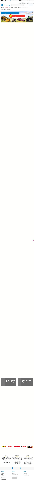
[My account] (28, 5)
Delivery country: (23, 2)
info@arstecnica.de (3, 462)
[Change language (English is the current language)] (32, 1)
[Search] (23, 5)
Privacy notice (25, 470)
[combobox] (16, 5)
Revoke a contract (3, 465)
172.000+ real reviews (3, 470)
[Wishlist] (26, 5)
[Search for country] (29, 2)
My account (13, 470)
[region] (17, 16)
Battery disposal (25, 473)
